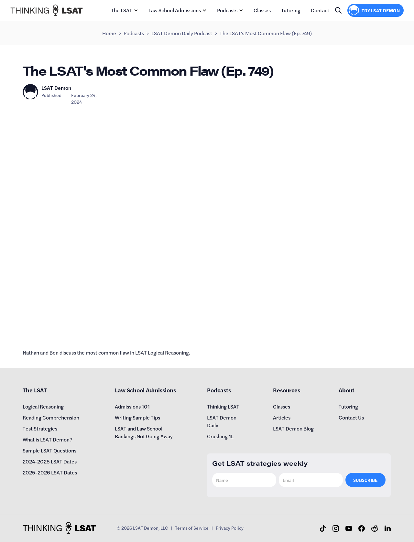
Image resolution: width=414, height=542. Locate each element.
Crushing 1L (220, 436)
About (346, 390)
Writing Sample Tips (137, 417)
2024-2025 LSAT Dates (50, 461)
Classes (262, 10)
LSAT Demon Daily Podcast (181, 33)
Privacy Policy (230, 528)
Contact (320, 10)
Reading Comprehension (51, 417)
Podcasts (227, 10)
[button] (124, 10)
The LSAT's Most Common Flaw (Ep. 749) (266, 33)
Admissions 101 (132, 406)
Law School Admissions (174, 10)
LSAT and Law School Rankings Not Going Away (144, 432)
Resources (286, 390)
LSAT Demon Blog (293, 428)
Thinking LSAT (223, 406)
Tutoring (290, 10)
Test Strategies (40, 428)
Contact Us (351, 417)
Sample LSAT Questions (49, 450)
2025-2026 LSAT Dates (50, 472)
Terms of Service (192, 528)
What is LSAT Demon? (47, 439)
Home (109, 33)
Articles (281, 417)
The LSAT (121, 10)
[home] (46, 10)
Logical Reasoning (43, 406)
